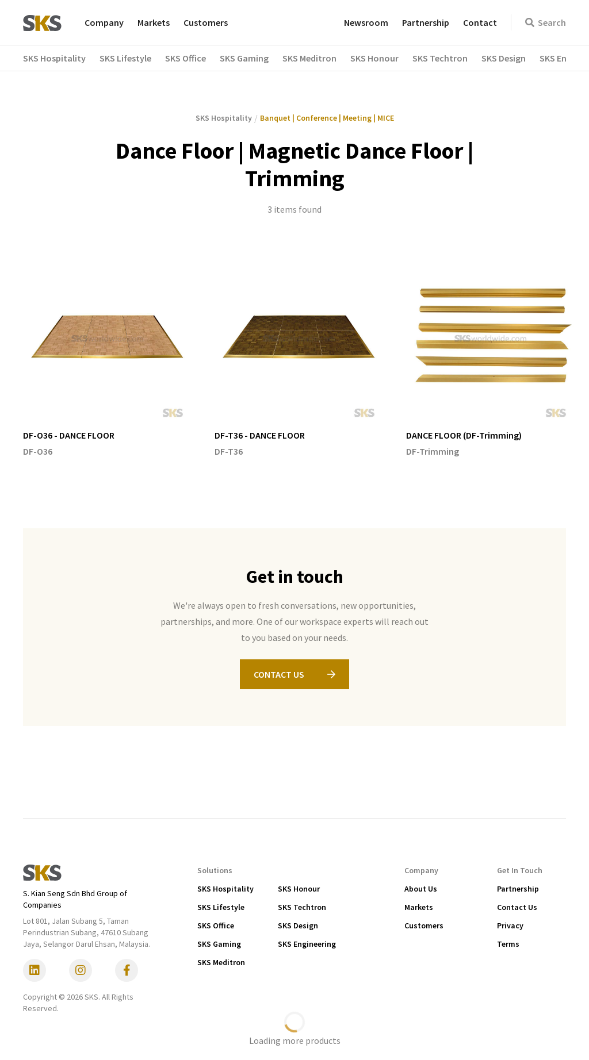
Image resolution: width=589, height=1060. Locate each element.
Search (545, 22)
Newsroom (366, 22)
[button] (61, 58)
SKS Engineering (307, 944)
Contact (480, 22)
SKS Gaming (219, 944)
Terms (508, 944)
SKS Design (298, 925)
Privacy (510, 925)
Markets (153, 22)
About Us (420, 889)
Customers (205, 22)
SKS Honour (299, 889)
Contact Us (517, 907)
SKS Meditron (221, 962)
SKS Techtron (302, 907)
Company (104, 22)
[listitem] (107, 356)
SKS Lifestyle (220, 907)
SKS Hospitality (225, 889)
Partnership (425, 22)
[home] (42, 22)
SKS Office (215, 925)
